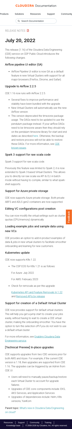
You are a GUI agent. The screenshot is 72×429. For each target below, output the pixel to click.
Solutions (19, 14)
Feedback (68, 217)
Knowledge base (13, 425)
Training (48, 422)
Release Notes (15, 30)
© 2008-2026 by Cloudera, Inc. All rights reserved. (46, 425)
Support (51, 14)
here (35, 135)
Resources (35, 14)
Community (34, 422)
